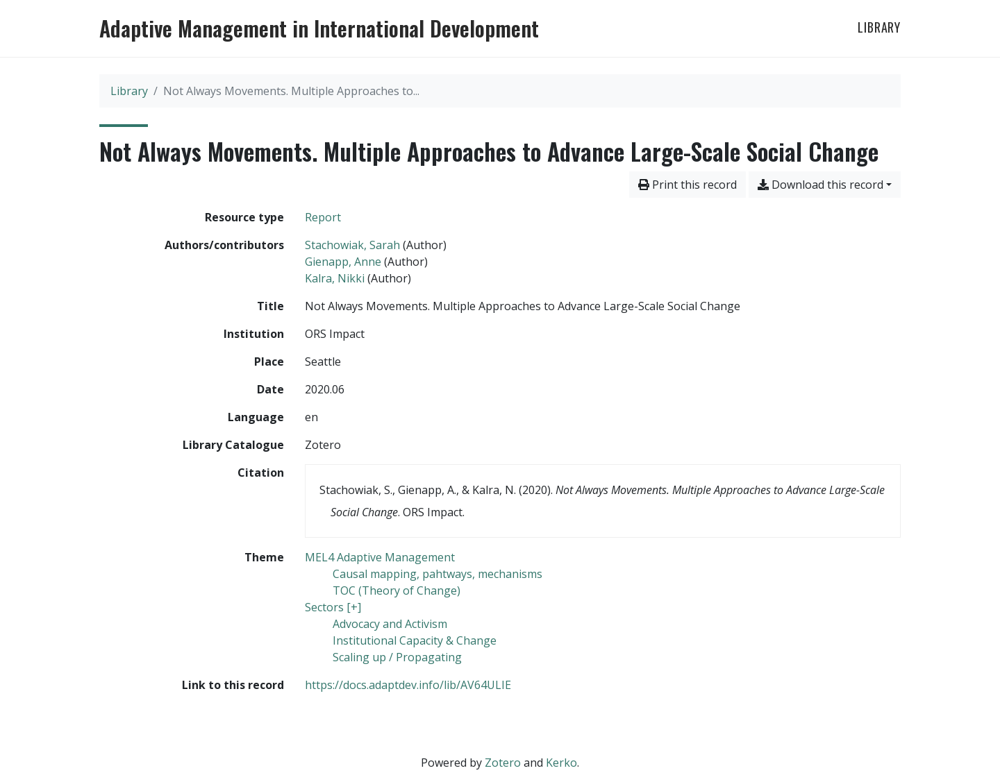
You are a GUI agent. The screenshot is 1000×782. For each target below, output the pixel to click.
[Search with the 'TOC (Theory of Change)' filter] (396, 590)
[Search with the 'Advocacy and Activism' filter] (390, 623)
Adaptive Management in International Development (319, 28)
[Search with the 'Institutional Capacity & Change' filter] (415, 640)
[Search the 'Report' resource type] (323, 217)
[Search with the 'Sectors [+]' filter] (333, 607)
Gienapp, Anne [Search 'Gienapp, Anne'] (343, 261)
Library (879, 27)
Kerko (561, 762)
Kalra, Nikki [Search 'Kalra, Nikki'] (335, 278)
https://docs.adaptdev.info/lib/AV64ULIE (408, 684)
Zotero (503, 762)
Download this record (820, 184)
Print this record (687, 184)
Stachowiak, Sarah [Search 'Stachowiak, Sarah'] (352, 245)
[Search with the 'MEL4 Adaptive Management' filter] (380, 557)
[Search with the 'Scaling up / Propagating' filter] (397, 657)
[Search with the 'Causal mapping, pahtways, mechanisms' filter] (437, 573)
